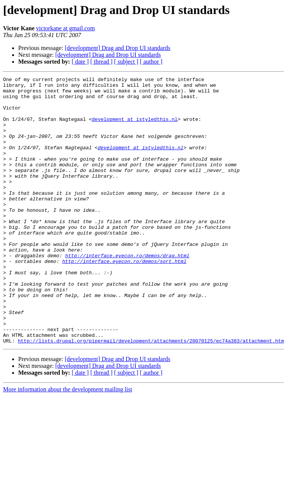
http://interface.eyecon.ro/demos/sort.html (124, 298)
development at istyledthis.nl (134, 128)
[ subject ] (126, 61)
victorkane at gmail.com (65, 28)
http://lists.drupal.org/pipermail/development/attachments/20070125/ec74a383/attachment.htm (151, 394)
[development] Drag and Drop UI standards (118, 48)
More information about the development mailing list (67, 442)
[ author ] (151, 61)
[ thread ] (101, 61)
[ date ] (80, 61)
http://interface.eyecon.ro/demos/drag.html (127, 291)
